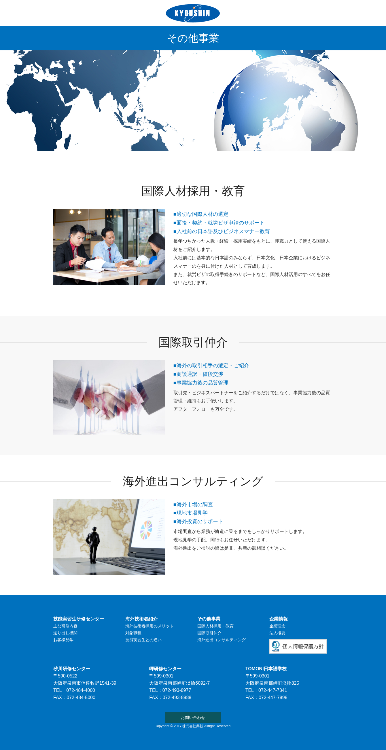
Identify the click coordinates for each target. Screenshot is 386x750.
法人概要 (277, 633)
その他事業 (239, 157)
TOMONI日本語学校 (192, 157)
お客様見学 (63, 639)
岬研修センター (165, 668)
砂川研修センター (71, 668)
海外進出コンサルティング (221, 639)
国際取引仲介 (209, 633)
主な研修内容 (65, 626)
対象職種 (133, 633)
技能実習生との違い (143, 639)
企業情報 (275, 157)
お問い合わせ (313, 157)
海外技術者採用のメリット (149, 626)
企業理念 (277, 626)
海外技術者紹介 (141, 157)
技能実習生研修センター (84, 157)
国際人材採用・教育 (215, 626)
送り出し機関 (65, 633)
